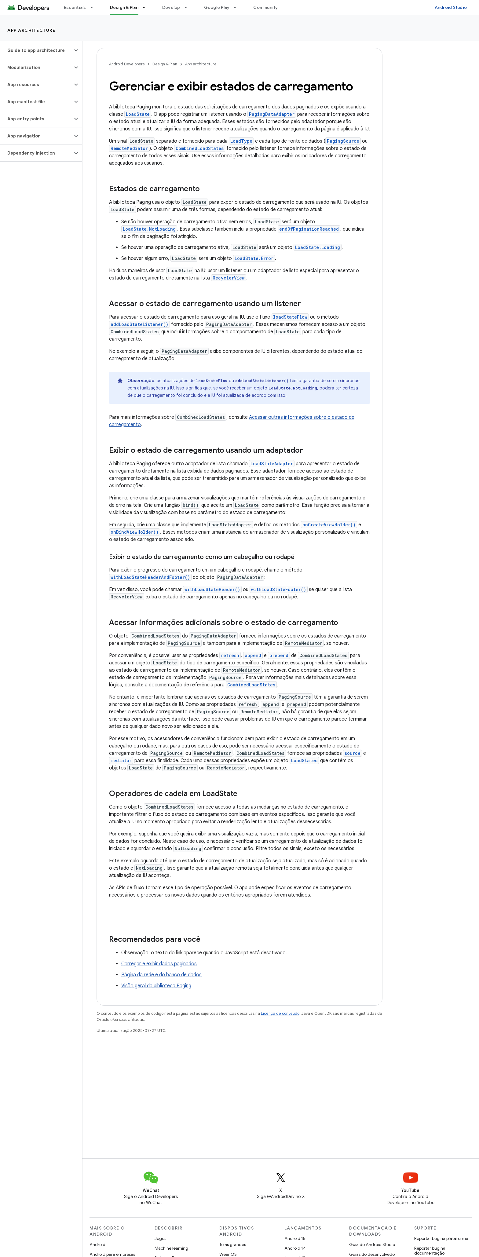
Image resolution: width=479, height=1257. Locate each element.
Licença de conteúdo (280, 1013)
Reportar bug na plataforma (441, 1238)
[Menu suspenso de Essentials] (94, 7)
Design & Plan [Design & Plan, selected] (124, 7)
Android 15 (294, 1238)
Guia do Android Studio (372, 1244)
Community (265, 7)
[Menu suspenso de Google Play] (237, 7)
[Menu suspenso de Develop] (188, 7)
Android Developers (126, 64)
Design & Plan (164, 64)
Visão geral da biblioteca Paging (156, 986)
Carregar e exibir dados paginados (159, 964)
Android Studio (451, 7)
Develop (171, 7)
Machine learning (171, 1248)
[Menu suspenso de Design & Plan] (146, 7)
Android (97, 1244)
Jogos (160, 1238)
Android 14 (295, 1248)
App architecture (31, 30)
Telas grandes (232, 1244)
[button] (36, 50)
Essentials (75, 7)
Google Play (217, 7)
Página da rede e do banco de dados (161, 975)
